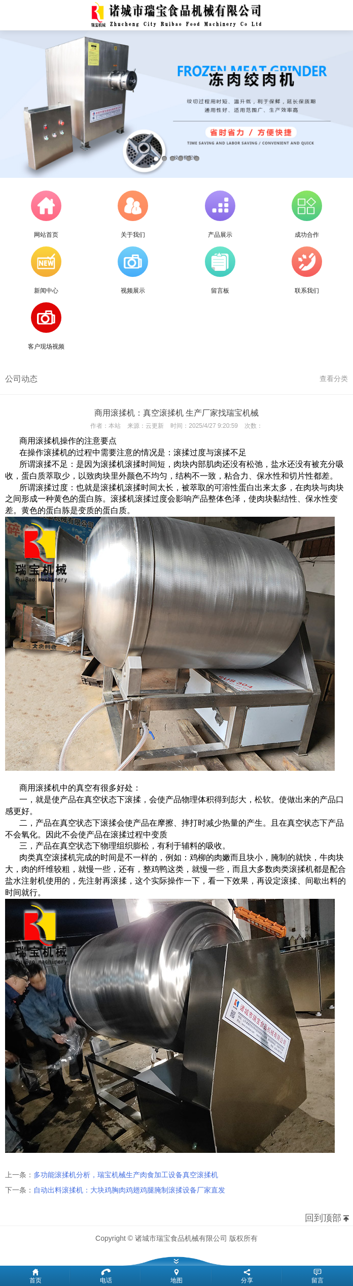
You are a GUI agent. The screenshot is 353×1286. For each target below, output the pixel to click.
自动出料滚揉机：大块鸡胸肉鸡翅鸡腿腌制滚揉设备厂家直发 (129, 1190)
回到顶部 (323, 1218)
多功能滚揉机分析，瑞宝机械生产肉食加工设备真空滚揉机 (125, 1175)
